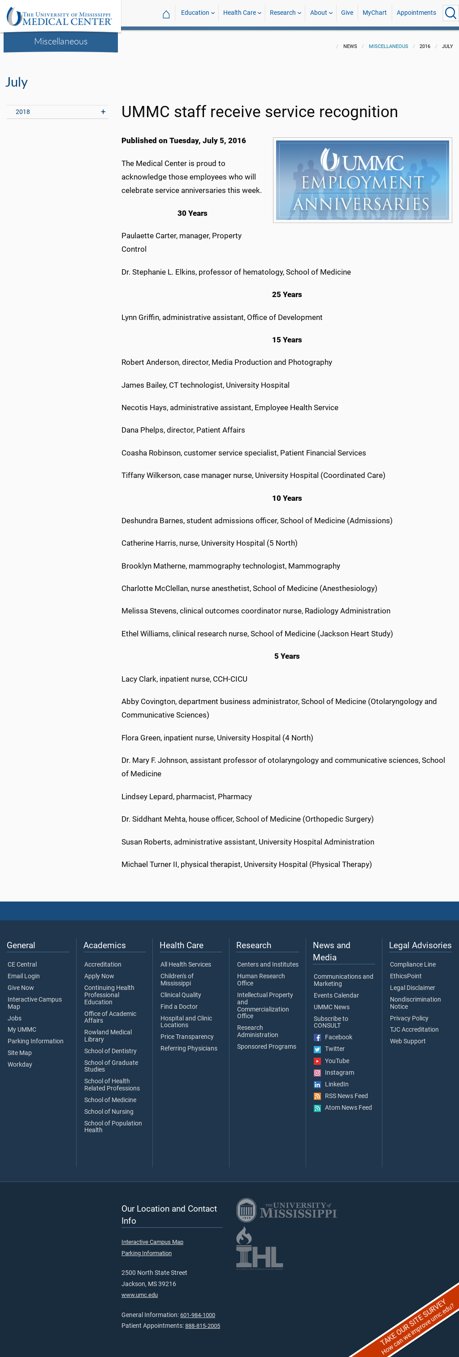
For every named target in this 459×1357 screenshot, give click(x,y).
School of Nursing (109, 1106)
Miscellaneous (61, 41)
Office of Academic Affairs (110, 1012)
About (318, 13)
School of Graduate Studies (111, 1061)
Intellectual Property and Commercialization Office (265, 1000)
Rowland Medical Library (108, 1031)
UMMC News (332, 1002)
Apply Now (99, 971)
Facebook (333, 1032)
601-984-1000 (197, 1309)
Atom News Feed (343, 1102)
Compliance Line (413, 959)
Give (347, 13)
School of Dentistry (110, 1046)
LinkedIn (331, 1079)
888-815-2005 (202, 1320)
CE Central (22, 959)
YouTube (331, 1055)
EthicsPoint (406, 971)
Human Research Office (261, 974)
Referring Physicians (188, 1043)
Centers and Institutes (268, 959)
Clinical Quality (180, 990)
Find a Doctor (179, 1001)
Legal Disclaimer (412, 982)
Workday (20, 1059)
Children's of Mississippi (177, 974)
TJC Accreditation (414, 1024)
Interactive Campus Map (35, 998)
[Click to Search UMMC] (451, 13)
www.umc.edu (139, 1289)
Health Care (239, 13)
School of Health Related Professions (112, 1079)
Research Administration (257, 1026)
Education (195, 13)
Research (283, 13)
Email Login (24, 971)
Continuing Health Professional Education (109, 989)
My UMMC (22, 1024)
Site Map (20, 1047)
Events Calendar (336, 990)
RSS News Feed (341, 1090)
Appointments (416, 13)
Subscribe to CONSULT (331, 1017)
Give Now (21, 982)
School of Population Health (113, 1122)
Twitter (329, 1043)
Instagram (334, 1067)
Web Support (408, 1036)
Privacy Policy (409, 1013)
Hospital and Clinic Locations (186, 1017)
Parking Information (36, 1036)
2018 (23, 106)
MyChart (375, 13)
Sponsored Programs (266, 1041)
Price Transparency (187, 1031)
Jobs (15, 1013)
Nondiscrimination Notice (415, 998)
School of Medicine (110, 1095)
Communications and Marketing (343, 975)
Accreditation (102, 959)
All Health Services (185, 959)
